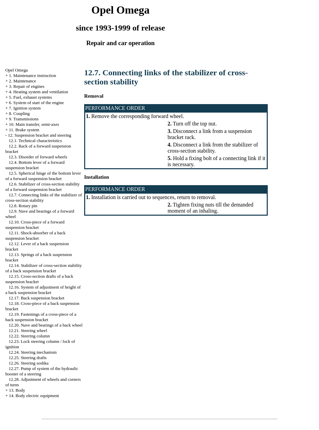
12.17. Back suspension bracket (36, 297)
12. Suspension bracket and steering (39, 135)
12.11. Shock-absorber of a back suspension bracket (35, 235)
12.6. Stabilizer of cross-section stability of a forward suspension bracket (42, 186)
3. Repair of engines (26, 86)
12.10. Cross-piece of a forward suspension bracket (34, 224)
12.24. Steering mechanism (32, 352)
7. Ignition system (25, 108)
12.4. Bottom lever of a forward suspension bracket (35, 165)
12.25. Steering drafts (27, 357)
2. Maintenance (22, 80)
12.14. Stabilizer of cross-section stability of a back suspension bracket (43, 268)
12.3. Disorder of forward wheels (37, 156)
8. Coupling (19, 113)
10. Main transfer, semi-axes (34, 124)
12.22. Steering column (29, 335)
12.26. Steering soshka (28, 363)
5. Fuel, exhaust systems (30, 97)
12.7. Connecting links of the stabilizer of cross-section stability (43, 197)
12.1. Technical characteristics (35, 140)
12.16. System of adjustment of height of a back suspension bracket (43, 290)
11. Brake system (24, 129)
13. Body (17, 390)
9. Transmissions (23, 118)
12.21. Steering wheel (27, 330)
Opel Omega (16, 70)
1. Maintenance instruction (32, 75)
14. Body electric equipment (34, 395)
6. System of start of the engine (36, 102)
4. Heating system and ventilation (38, 91)
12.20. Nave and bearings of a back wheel (45, 325)
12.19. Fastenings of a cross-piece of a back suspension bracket (40, 317)
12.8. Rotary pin (22, 205)
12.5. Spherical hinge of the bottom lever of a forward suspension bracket (43, 176)
